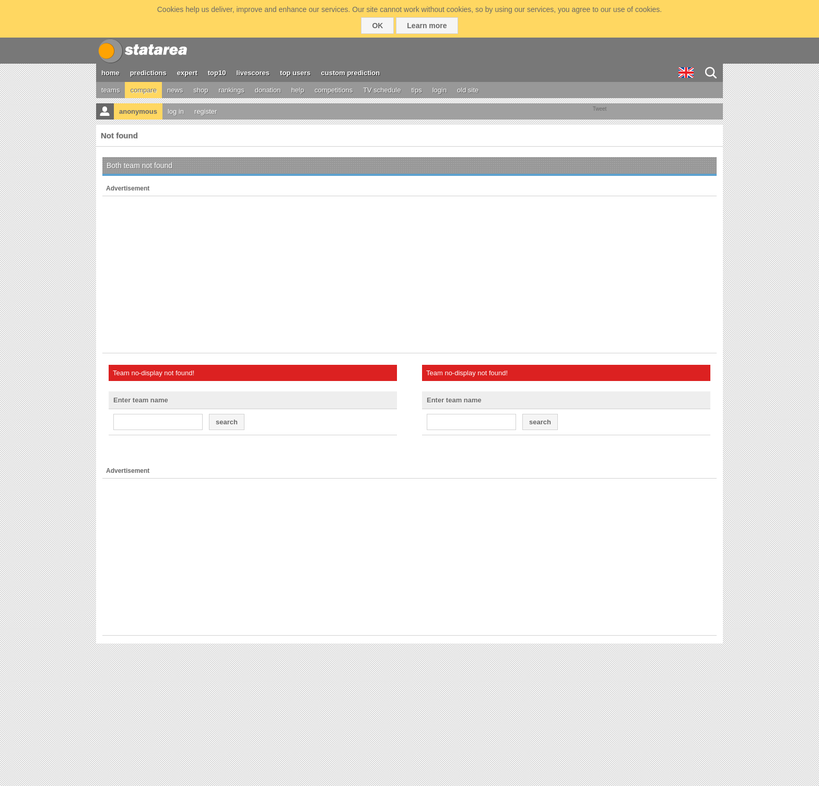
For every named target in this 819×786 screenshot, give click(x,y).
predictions (148, 73)
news (175, 90)
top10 (217, 73)
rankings (231, 90)
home (110, 73)
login (439, 90)
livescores (253, 73)
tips (416, 90)
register (205, 111)
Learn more (427, 25)
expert (187, 73)
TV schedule (382, 90)
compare (143, 90)
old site (467, 90)
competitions (333, 90)
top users (295, 73)
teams (110, 90)
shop (200, 90)
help (298, 90)
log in (176, 111)
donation (268, 90)
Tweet (600, 109)
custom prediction (350, 73)
